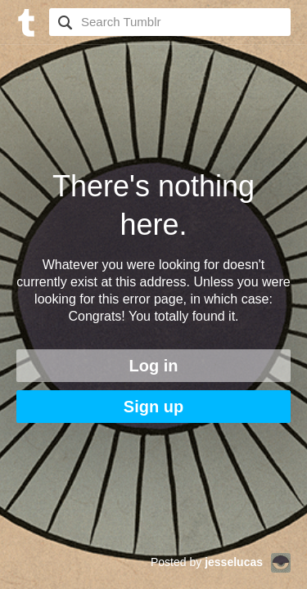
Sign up (153, 407)
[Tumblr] (24, 21)
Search (63, 22)
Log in (153, 366)
